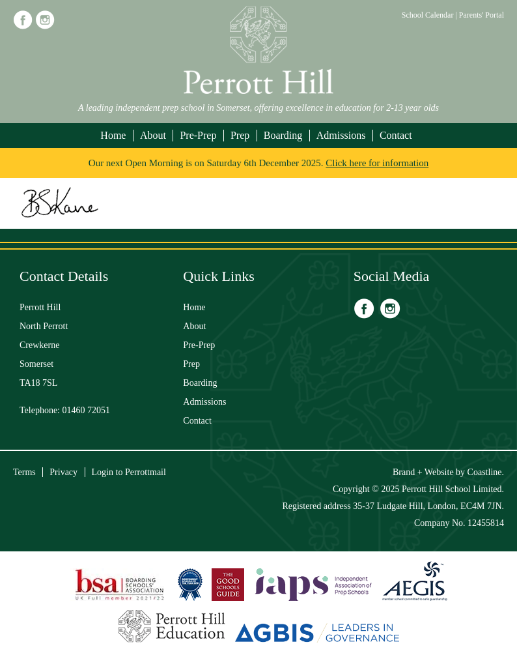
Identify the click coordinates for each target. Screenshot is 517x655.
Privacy (63, 472)
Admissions (341, 135)
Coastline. (486, 472)
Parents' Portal (481, 15)
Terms (24, 472)
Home (113, 135)
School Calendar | (430, 15)
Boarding (283, 135)
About (153, 135)
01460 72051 (87, 410)
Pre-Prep (198, 135)
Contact (396, 135)
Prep (240, 135)
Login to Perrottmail (129, 472)
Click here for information (377, 163)
